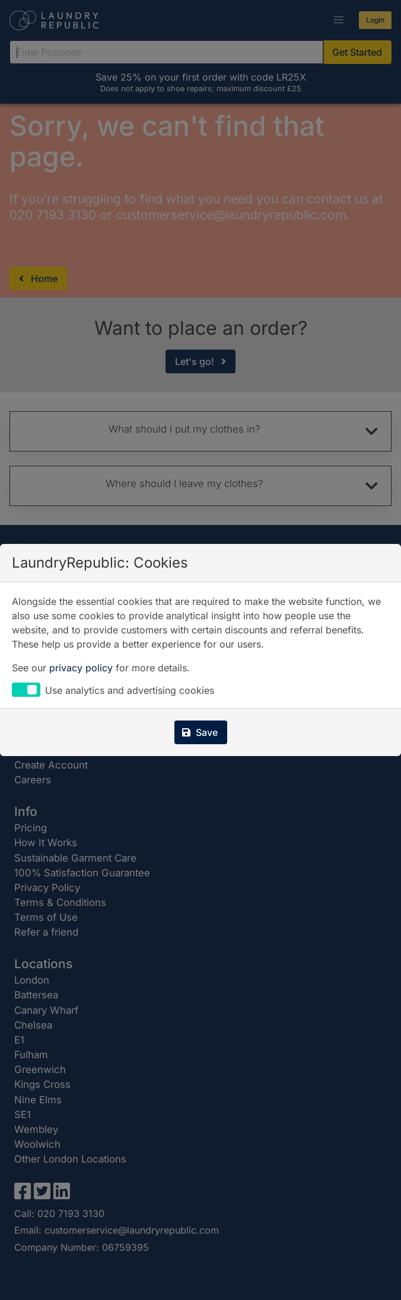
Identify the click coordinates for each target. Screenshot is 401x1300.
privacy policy (81, 668)
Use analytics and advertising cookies (129, 690)
